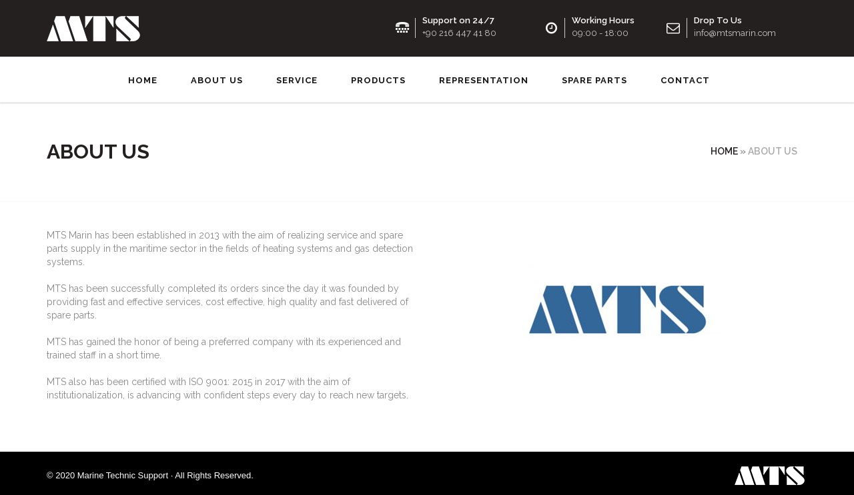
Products (378, 76)
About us (217, 76)
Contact (685, 76)
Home (142, 76)
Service (297, 76)
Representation (483, 76)
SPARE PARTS (594, 76)
